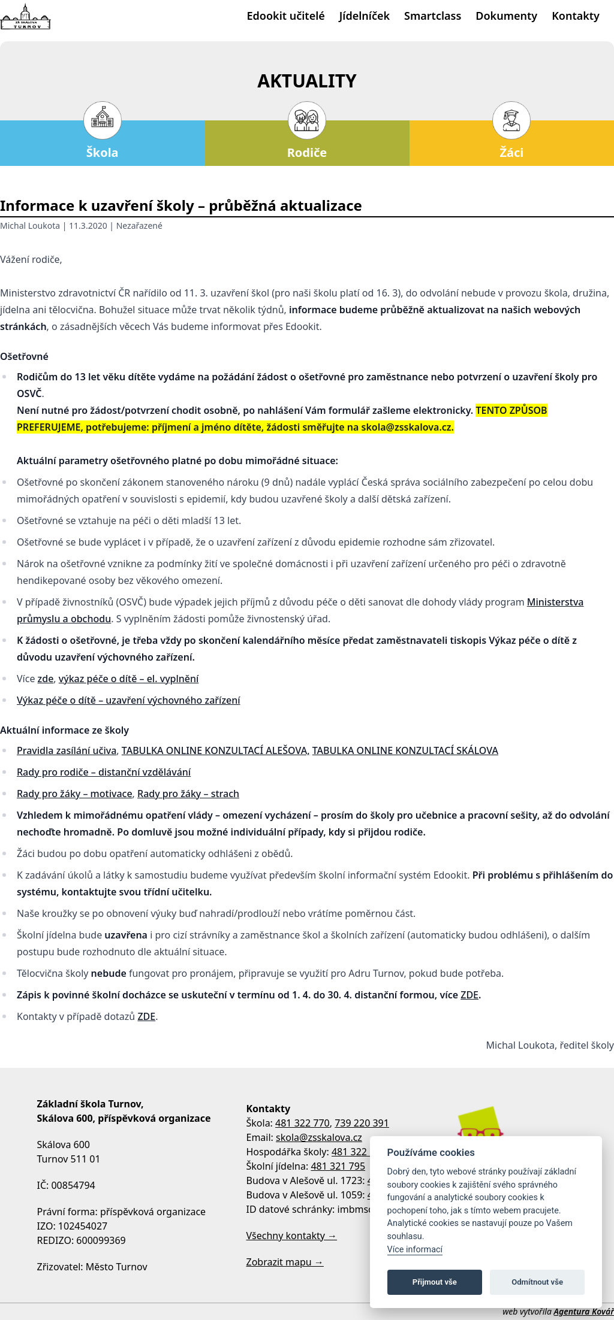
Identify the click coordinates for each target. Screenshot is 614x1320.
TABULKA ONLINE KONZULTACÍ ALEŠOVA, (216, 750)
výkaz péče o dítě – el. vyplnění (129, 678)
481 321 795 (338, 1166)
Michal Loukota (30, 225)
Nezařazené (139, 225)
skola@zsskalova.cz (319, 1137)
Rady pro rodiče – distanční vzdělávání (104, 772)
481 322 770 (302, 1123)
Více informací (415, 1250)
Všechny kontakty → (292, 1235)
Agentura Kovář (584, 1311)
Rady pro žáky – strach (188, 793)
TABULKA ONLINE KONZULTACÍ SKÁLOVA (405, 750)
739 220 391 (362, 1123)
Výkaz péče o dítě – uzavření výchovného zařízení (128, 700)
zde (46, 678)
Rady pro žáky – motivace (75, 793)
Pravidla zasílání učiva (66, 750)
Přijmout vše (435, 1281)
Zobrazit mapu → (285, 1261)
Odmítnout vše (537, 1281)
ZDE (469, 994)
